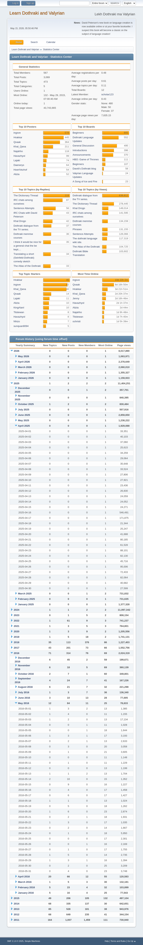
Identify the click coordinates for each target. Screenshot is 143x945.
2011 (16, 919)
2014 (16, 903)
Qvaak (17, 142)
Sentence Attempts (24, 208)
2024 (16, 609)
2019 (16, 636)
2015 (16, 898)
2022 (16, 620)
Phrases (77, 229)
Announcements (81, 154)
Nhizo (17, 321)
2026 (16, 350)
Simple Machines (32, 941)
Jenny (76, 298)
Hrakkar (18, 137)
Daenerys (19, 165)
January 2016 (26, 892)
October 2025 (26, 404)
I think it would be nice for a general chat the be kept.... (28, 246)
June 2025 (24, 415)
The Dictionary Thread (26, 195)
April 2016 (24, 876)
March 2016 (25, 882)
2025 (16, 383)
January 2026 (26, 378)
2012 (16, 914)
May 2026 (23, 356)
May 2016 (23, 703)
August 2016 (25, 687)
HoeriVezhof (20, 169)
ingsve (17, 132)
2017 (16, 647)
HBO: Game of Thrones (86, 159)
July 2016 (23, 692)
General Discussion (83, 145)
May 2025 (23, 420)
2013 (16, 909)
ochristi (76, 321)
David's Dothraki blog (84, 168)
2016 (16, 653)
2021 (16, 626)
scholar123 (107, 94)
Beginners (78, 132)
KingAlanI (19, 307)
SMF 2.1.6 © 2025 (15, 941)
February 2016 (26, 887)
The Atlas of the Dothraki (27, 266)
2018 (16, 642)
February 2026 (26, 372)
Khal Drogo (20, 221)
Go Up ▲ (132, 941)
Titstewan (19, 312)
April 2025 (24, 425)
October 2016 (26, 673)
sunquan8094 (21, 326)
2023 (16, 615)
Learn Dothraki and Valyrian (36, 13)
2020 (16, 631)
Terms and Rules (118, 941)
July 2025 (23, 409)
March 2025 (25, 593)
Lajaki (17, 160)
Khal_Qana (20, 146)
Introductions (80, 150)
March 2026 (25, 367)
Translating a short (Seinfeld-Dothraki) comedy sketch (24, 258)
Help (107, 941)
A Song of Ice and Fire (85, 181)
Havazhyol (19, 155)
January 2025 (26, 604)
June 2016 (24, 697)
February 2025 (26, 599)
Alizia (17, 174)
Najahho (18, 151)
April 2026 (24, 361)
